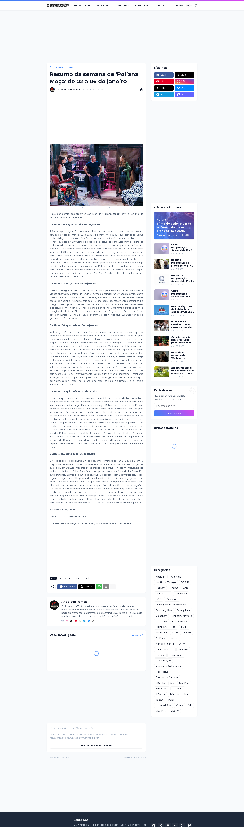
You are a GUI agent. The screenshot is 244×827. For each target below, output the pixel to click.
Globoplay (161, 616)
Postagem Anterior (59, 757)
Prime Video (176, 655)
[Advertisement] (122, 37)
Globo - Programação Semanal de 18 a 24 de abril (182, 247)
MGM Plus (161, 632)
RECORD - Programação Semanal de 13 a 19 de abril (182, 278)
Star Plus (184, 683)
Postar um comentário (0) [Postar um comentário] (96, 745)
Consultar (160, 5)
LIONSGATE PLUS (166, 627)
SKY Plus (160, 683)
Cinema (174, 588)
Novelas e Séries (165, 643)
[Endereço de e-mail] (174, 406)
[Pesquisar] (194, 5)
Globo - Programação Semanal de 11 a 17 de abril (182, 293)
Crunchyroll (181, 593)
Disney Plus (183, 610)
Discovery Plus (164, 610)
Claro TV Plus (163, 593)
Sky (172, 683)
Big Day (160, 588)
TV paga (160, 694)
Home (77, 5)
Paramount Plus (165, 649)
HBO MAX (161, 621)
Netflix (187, 632)
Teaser (159, 699)
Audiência (176, 576)
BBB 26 (185, 582)
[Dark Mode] (189, 5)
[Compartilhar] (140, 89)
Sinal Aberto (104, 5)
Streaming (161, 688)
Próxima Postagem (133, 757)
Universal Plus (163, 705)
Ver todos (136, 635)
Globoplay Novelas (182, 616)
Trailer (171, 699)
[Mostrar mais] (113, 586)
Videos (179, 705)
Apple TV (161, 576)
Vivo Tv (175, 711)
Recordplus (162, 671)
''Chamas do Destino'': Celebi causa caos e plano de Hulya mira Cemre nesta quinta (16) (182, 324)
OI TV (182, 643)
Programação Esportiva (168, 666)
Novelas (70, 67)
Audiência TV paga (166, 582)
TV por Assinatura (179, 694)
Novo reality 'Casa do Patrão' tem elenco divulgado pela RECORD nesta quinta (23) (181, 309)
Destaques (122, 5)
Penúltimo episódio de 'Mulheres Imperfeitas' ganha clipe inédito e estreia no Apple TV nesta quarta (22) (182, 355)
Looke (184, 627)
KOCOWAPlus (179, 621)
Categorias (141, 5)
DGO (158, 599)
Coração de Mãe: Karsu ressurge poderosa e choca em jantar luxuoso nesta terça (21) (182, 340)
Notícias (160, 638)
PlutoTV (160, 655)
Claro (185, 588)
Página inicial (57, 67)
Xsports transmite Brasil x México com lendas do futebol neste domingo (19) (182, 370)
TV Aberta (177, 688)
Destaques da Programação (171, 604)
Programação (163, 660)
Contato (178, 5)
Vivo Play (161, 711)
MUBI (175, 632)
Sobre (88, 5)
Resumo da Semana (78, 578)
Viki (190, 705)
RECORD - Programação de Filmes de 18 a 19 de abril (181, 263)
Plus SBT (183, 649)
